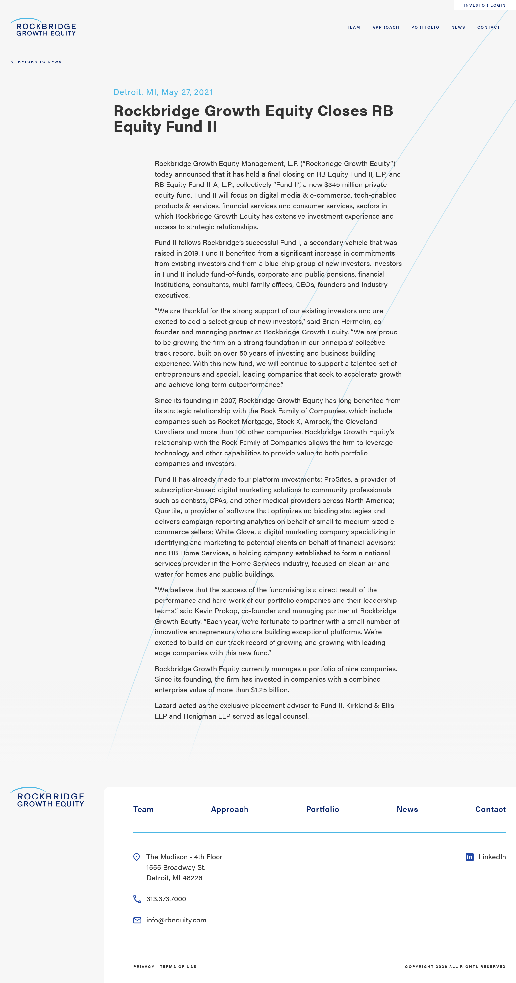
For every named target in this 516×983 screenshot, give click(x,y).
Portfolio (425, 27)
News (459, 27)
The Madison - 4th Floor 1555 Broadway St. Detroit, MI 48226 (177, 866)
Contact (488, 27)
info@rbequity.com (170, 919)
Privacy (144, 966)
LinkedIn (486, 856)
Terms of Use (178, 966)
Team (354, 27)
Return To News (36, 61)
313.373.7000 (159, 898)
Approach (386, 27)
